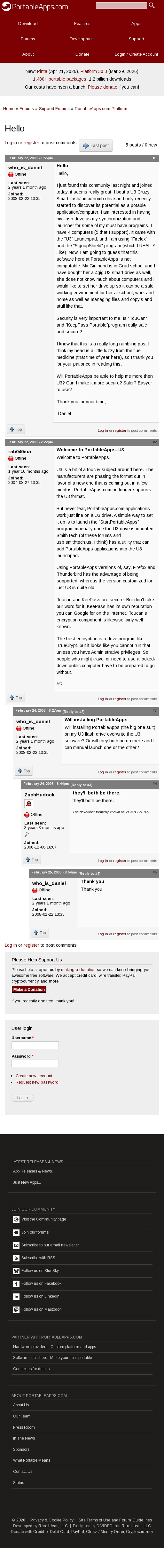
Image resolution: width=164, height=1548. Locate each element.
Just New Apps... (27, 1182)
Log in (11, 142)
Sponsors (21, 1449)
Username (23, 1038)
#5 (155, 872)
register (31, 142)
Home (8, 108)
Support (136, 38)
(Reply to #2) (73, 712)
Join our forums (31, 1232)
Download (28, 23)
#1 (155, 158)
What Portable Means (31, 1460)
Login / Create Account (136, 54)
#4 (155, 784)
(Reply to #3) (81, 785)
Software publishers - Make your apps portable (52, 1357)
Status (18, 1483)
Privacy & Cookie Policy (52, 1520)
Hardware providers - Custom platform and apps (54, 1347)
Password (22, 1056)
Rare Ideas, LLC (53, 1526)
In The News (24, 1438)
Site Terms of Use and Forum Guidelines (115, 1520)
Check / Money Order (105, 1531)
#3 (155, 710)
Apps (136, 23)
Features (82, 23)
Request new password (37, 1082)
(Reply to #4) (89, 873)
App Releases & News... (34, 1171)
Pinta (42, 71)
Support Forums (54, 108)
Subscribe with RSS (34, 1258)
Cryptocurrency (139, 1531)
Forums (28, 38)
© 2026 (18, 1520)
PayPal (77, 1531)
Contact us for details (31, 1369)
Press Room (24, 1427)
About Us (21, 1405)
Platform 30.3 (94, 71)
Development (82, 38)
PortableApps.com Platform (101, 108)
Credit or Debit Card (51, 1531)
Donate (82, 54)
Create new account (34, 1075)
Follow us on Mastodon (37, 1310)
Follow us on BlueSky (36, 1271)
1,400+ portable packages (59, 79)
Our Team (22, 1416)
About (28, 54)
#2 (155, 442)
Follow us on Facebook (37, 1284)
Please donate (102, 87)
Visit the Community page (39, 1219)
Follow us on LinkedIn (36, 1296)
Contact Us (22, 1471)
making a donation (78, 969)
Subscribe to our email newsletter (46, 1245)
